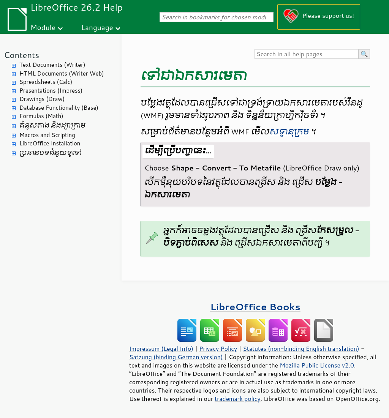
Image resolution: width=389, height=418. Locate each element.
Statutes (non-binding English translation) (301, 348)
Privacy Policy (218, 348)
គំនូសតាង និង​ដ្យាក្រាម (52, 125)
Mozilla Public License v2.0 (317, 365)
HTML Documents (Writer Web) (61, 73)
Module (42, 27)
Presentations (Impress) (50, 91)
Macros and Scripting (47, 135)
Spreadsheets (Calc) (45, 82)
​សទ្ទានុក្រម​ (289, 132)
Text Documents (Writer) (52, 65)
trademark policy (237, 398)
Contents (21, 55)
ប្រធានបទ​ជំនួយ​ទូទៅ (50, 153)
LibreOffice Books (255, 306)
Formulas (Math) (41, 116)
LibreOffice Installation (49, 143)
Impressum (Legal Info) (161, 348)
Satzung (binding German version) (176, 357)
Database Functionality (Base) (58, 108)
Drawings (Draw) (42, 99)
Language (97, 27)
